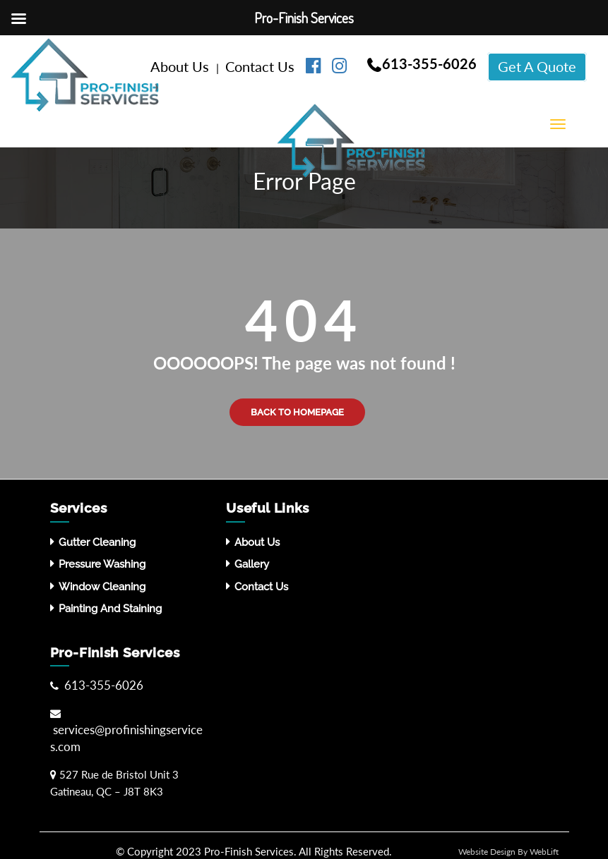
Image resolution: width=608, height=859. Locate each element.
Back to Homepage (297, 412)
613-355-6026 (429, 63)
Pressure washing (102, 564)
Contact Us (261, 66)
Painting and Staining (110, 608)
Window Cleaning (102, 586)
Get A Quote (537, 66)
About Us (181, 66)
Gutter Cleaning (97, 542)
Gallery (251, 564)
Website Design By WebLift (508, 851)
